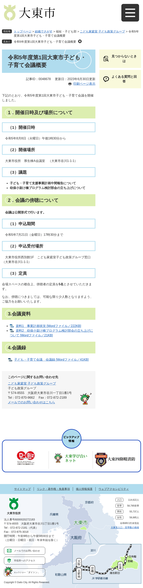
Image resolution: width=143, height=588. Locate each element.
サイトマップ (22, 488)
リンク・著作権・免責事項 (53, 488)
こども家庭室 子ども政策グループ (102, 31)
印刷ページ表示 (84, 83)
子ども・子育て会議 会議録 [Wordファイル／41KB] (51, 359)
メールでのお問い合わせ (27, 550)
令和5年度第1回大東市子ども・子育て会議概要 (45, 41)
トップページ (22, 31)
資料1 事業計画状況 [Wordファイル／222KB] (48, 326)
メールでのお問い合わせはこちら (31, 402)
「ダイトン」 (27, 572)
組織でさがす (44, 31)
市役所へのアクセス (24, 560)
